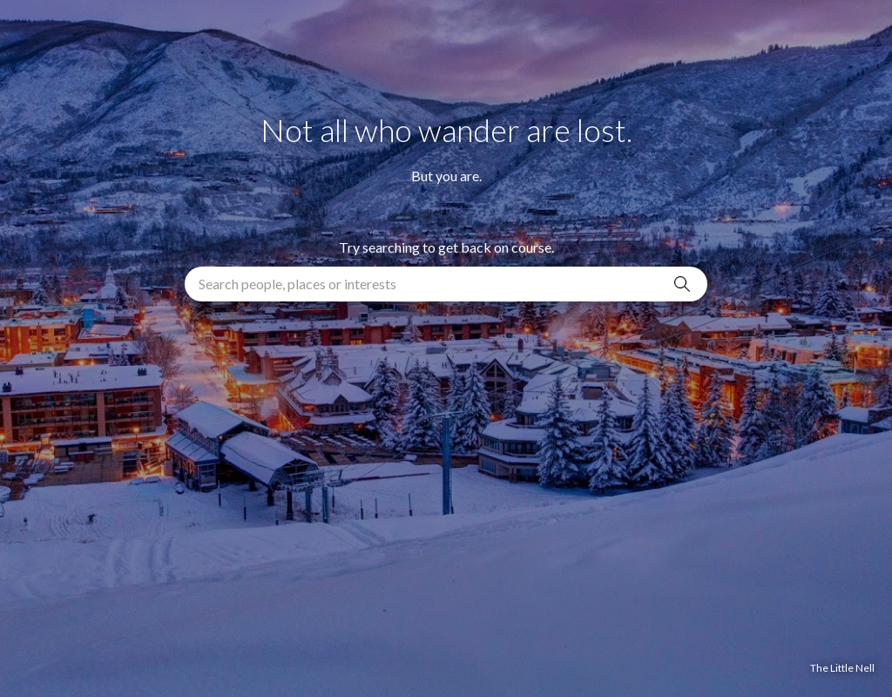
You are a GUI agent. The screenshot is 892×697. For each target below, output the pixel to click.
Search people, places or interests (297, 283)
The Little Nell (842, 667)
